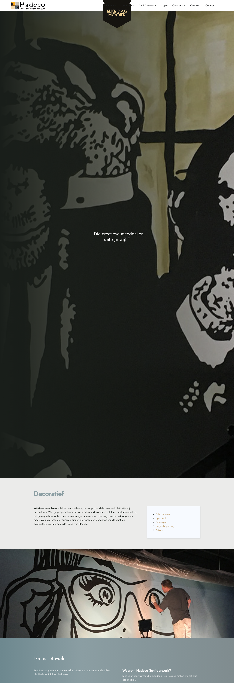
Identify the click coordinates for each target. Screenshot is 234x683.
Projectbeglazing (165, 526)
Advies (159, 530)
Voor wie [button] (127, 5)
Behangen (161, 522)
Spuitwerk (161, 518)
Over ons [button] (177, 5)
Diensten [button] (109, 5)
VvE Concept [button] (147, 5)
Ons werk (195, 5)
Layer (165, 5)
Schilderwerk (163, 514)
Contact (209, 5)
